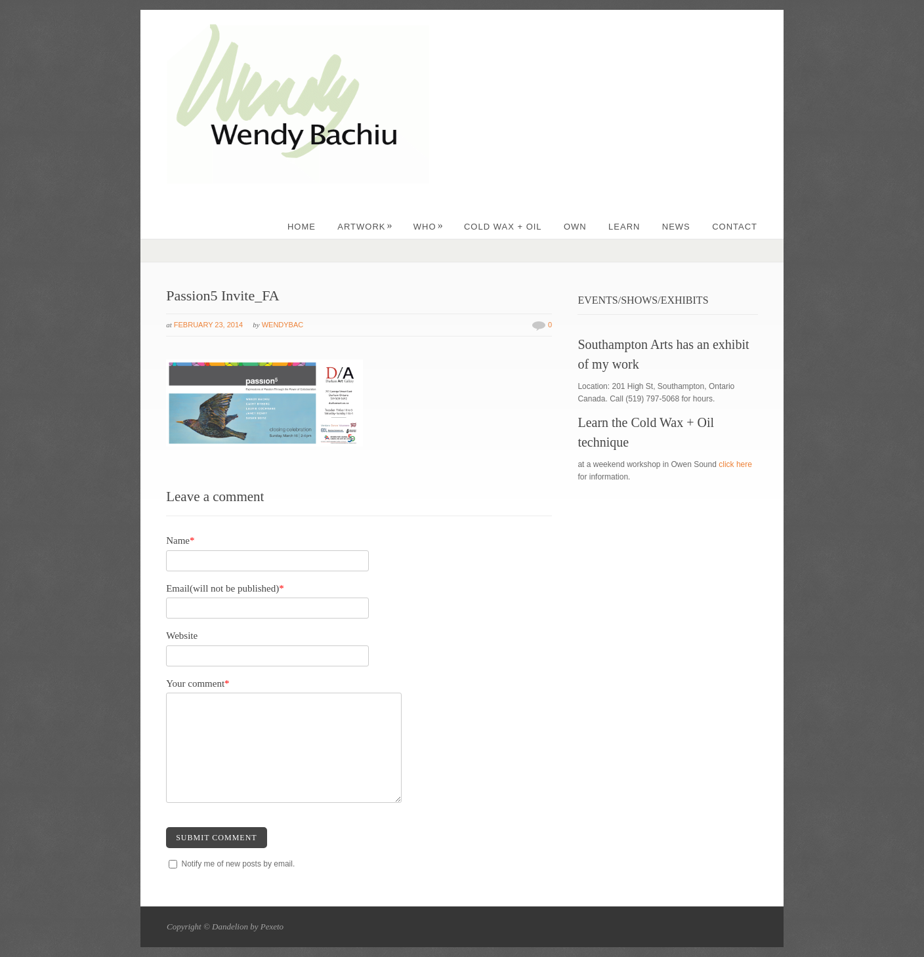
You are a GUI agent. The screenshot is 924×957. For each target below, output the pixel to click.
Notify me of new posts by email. (238, 863)
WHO (428, 227)
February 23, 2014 (208, 325)
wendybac (283, 325)
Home (301, 227)
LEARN (624, 227)
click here (735, 464)
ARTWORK (364, 227)
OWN (575, 227)
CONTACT (734, 227)
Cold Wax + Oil (503, 227)
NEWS (676, 227)
